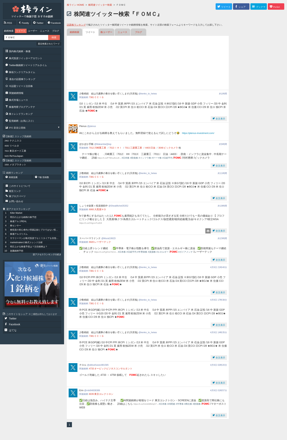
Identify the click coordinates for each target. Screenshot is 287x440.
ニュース (44, 30)
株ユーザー (106, 32)
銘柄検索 (9, 30)
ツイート (20, 30)
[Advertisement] (148, 63)
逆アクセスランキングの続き (47, 254)
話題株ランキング (76, 24)
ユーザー (32, 30)
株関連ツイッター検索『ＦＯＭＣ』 (118, 14)
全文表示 (220, 118)
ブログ (55, 30)
